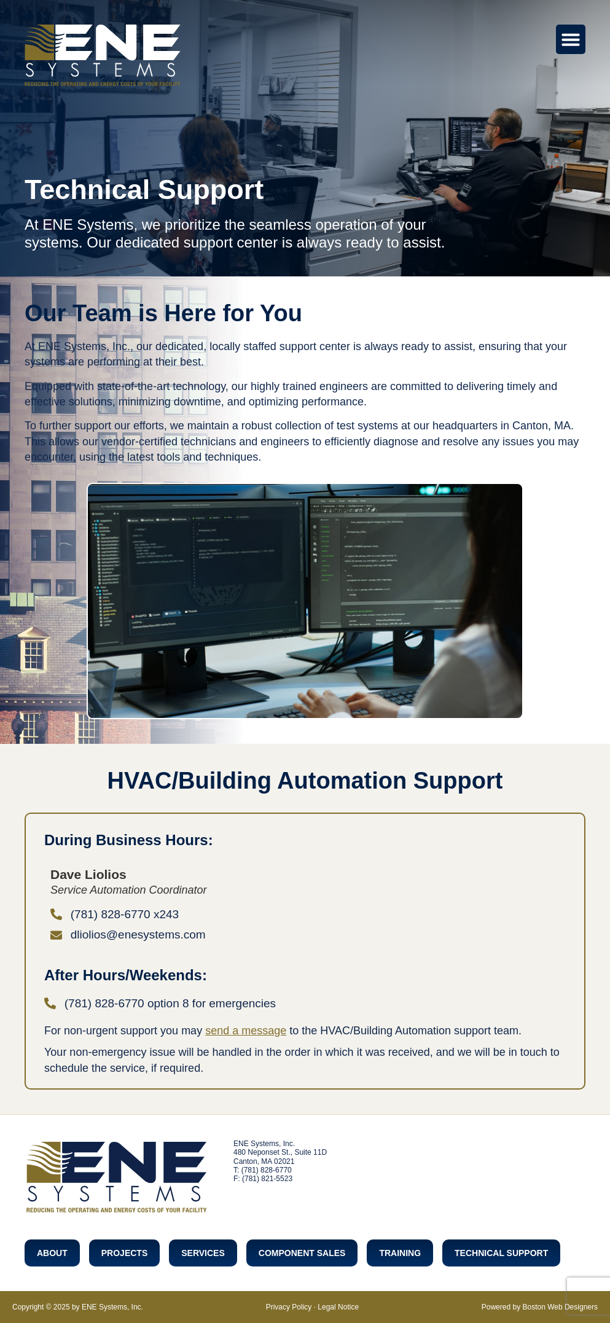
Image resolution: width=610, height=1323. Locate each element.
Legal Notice (338, 1307)
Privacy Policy (289, 1307)
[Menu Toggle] (570, 39)
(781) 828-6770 (266, 1170)
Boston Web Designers (560, 1307)
